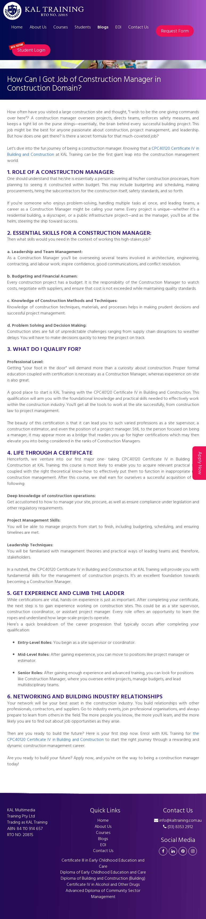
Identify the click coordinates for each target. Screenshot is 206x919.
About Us (38, 27)
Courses (60, 27)
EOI (118, 27)
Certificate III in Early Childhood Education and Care (103, 863)
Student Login (28, 49)
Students (83, 27)
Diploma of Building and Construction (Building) (103, 878)
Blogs (103, 27)
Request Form (175, 31)
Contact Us (138, 27)
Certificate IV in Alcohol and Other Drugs (103, 884)
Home (17, 27)
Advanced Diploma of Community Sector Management (103, 893)
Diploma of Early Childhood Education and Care (103, 872)
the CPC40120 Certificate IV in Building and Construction (103, 736)
